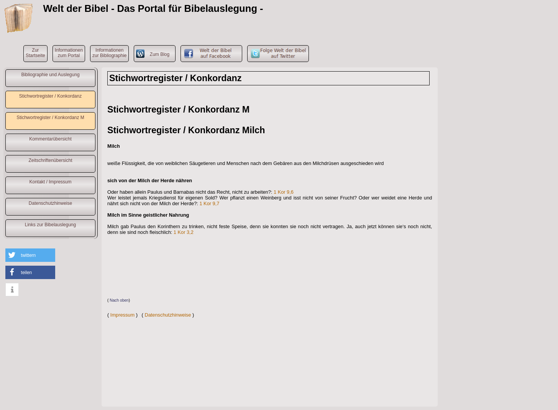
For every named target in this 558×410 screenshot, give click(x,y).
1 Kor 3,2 (184, 232)
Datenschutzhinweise (50, 203)
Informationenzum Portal (69, 52)
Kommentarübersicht (50, 139)
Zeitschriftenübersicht (50, 160)
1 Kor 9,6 (284, 192)
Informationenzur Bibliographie (109, 52)
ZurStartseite (35, 52)
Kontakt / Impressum (50, 182)
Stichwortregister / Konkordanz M (50, 117)
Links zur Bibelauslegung (50, 224)
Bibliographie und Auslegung (50, 74)
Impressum (122, 315)
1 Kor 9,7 (209, 203)
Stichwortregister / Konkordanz (50, 96)
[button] (30, 255)
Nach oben (119, 300)
